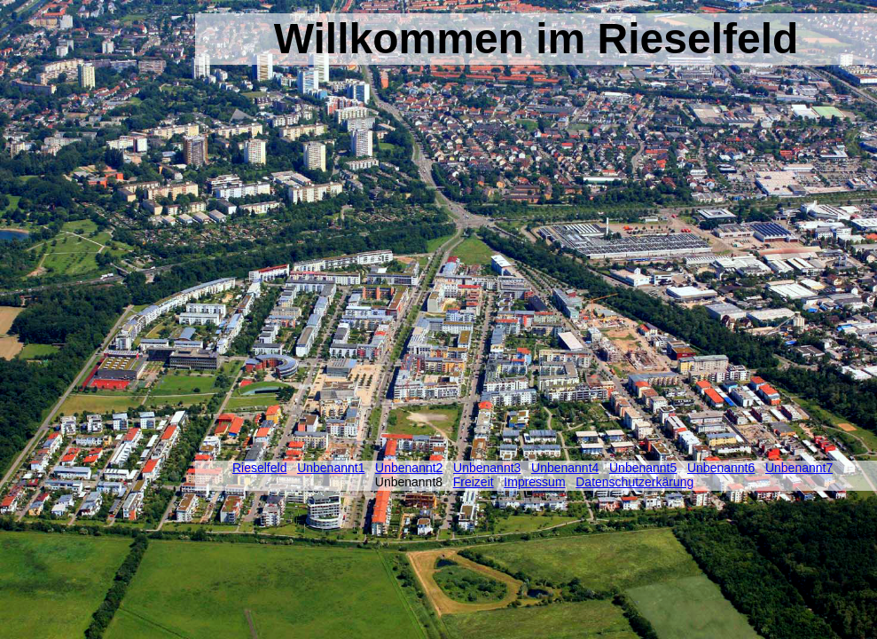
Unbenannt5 (643, 468)
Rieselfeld (259, 468)
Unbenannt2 (408, 468)
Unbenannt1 (330, 468)
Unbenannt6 (721, 468)
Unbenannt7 (799, 468)
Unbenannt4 (565, 468)
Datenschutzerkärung (634, 482)
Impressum (534, 482)
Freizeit (473, 482)
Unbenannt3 (487, 468)
